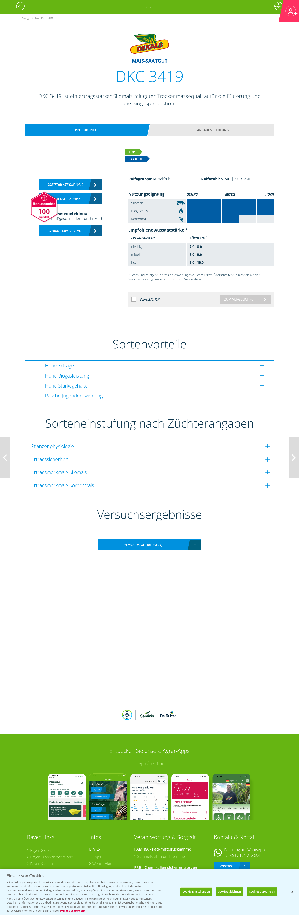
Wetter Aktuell (104, 836)
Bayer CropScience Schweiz (53, 849)
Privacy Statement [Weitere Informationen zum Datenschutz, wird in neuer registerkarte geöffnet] (72, 911)
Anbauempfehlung (213, 130)
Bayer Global (41, 823)
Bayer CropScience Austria (52, 842)
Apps (96, 829)
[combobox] (149, 544)
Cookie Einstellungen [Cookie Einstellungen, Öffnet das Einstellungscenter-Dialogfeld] (196, 891)
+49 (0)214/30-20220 (245, 857)
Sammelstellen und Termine (161, 829)
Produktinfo (86, 130)
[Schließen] (292, 891)
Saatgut (98, 862)
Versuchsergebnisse (65, 199)
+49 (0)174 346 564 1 (245, 827)
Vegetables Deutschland (50, 862)
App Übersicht (151, 736)
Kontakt (226, 839)
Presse (35, 856)
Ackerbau (100, 855)
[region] (149, 892)
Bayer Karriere (42, 836)
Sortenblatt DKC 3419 (65, 184)
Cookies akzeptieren (262, 891)
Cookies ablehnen (229, 891)
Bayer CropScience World (51, 829)
